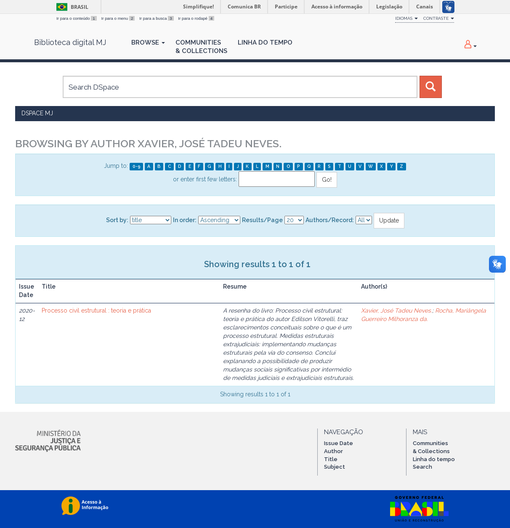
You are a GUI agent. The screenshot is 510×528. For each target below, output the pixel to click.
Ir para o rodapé (196, 18)
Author (333, 451)
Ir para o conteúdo (77, 18)
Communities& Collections (201, 47)
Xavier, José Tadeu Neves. (396, 310)
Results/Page (262, 220)
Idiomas (406, 18)
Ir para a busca (157, 18)
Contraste (438, 18)
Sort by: (117, 220)
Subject (334, 467)
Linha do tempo (434, 459)
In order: (185, 220)
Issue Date (338, 443)
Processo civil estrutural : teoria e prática (96, 310)
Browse (148, 42)
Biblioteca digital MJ (70, 42)
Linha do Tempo (265, 42)
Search (422, 467)
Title (330, 459)
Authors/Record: (329, 220)
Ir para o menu (118, 18)
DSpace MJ (37, 113)
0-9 (137, 166)
